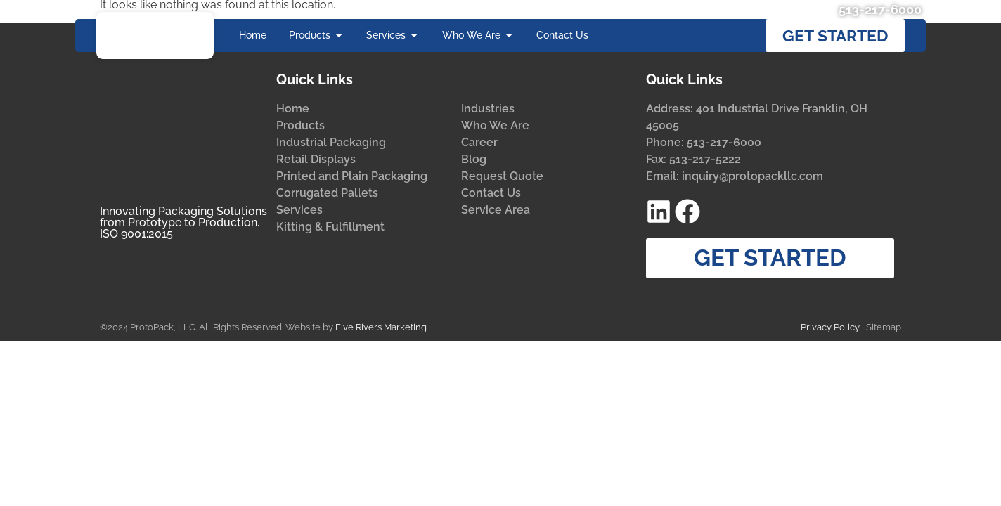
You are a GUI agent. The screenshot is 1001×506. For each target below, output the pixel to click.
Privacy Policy (830, 357)
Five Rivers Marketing (381, 357)
